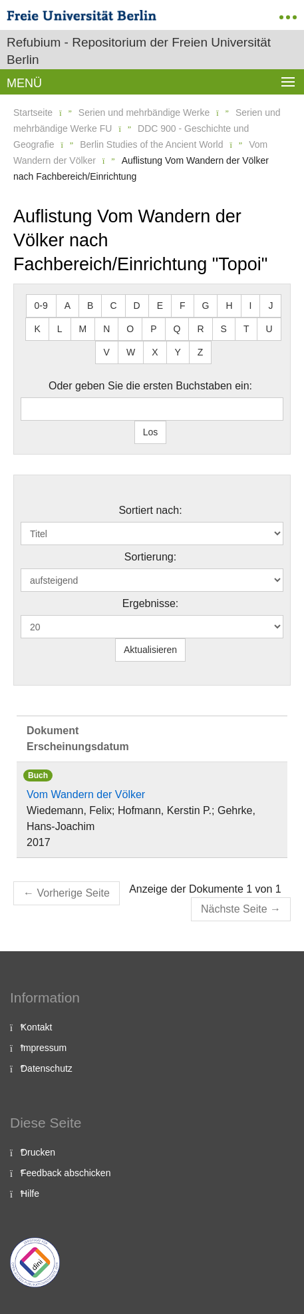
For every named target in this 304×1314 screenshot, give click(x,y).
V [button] (107, 352)
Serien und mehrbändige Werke (144, 112)
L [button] (60, 329)
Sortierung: (150, 556)
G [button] (206, 305)
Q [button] (177, 329)
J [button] (270, 305)
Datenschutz (47, 1068)
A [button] (68, 305)
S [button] (224, 329)
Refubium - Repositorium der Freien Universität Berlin (139, 51)
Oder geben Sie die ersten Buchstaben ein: (150, 385)
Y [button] (178, 352)
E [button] (160, 305)
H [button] (229, 305)
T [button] (246, 329)
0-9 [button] (41, 305)
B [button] (90, 305)
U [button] (268, 329)
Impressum (44, 1047)
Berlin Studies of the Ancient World (151, 144)
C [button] (113, 305)
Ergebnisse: (150, 603)
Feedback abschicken (65, 1173)
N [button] (106, 329)
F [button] (183, 305)
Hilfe (30, 1193)
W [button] (130, 352)
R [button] (200, 329)
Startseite (33, 112)
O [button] (130, 329)
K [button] (37, 329)
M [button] (83, 329)
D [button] (137, 305)
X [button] (155, 352)
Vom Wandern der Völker (86, 794)
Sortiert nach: (150, 510)
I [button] (250, 305)
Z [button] (201, 352)
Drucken (38, 1152)
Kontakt (36, 1027)
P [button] (153, 329)
